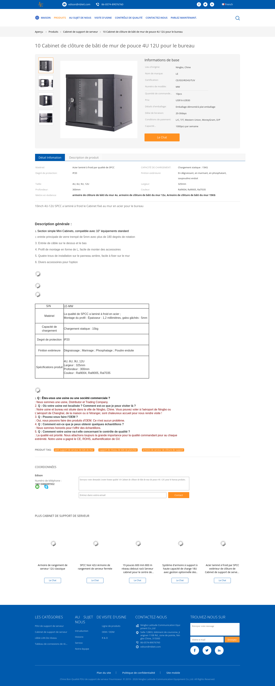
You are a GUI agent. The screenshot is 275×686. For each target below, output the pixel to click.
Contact (179, 495)
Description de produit (84, 157)
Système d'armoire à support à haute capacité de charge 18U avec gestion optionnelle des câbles (179, 570)
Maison (43, 18)
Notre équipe (82, 648)
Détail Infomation (50, 157)
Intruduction (81, 630)
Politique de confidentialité (138, 672)
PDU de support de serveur (49, 626)
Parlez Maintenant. (185, 17)
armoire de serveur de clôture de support (163, 449)
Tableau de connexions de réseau (53, 643)
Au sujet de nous (80, 17)
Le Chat (162, 137)
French (229, 4)
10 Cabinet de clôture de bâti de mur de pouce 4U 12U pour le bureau (143, 31)
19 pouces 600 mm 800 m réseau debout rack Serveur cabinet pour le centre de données (137, 570)
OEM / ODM (108, 631)
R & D (105, 637)
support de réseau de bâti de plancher (118, 449)
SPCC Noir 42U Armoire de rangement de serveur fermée (95, 566)
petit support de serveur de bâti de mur (74, 449)
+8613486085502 (45, 484)
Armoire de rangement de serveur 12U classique (53, 566)
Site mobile (173, 672)
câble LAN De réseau (46, 637)
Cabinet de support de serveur (51, 631)
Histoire (79, 636)
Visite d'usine (103, 17)
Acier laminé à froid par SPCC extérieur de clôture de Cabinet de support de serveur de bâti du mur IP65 (222, 570)
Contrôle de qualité (129, 17)
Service (79, 642)
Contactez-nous (157, 17)
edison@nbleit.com (79, 4)
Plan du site (104, 672)
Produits (60, 17)
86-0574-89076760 (112, 4)
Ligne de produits (111, 626)
